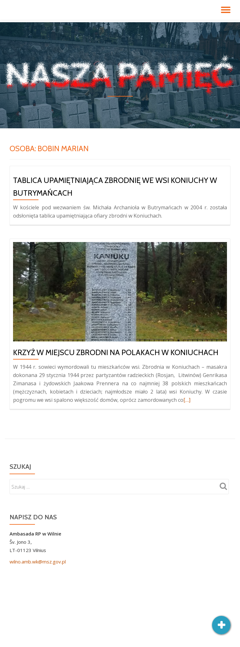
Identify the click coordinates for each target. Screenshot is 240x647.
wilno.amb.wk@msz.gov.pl (38, 561)
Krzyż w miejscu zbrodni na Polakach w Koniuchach (115, 352)
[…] (186, 399)
